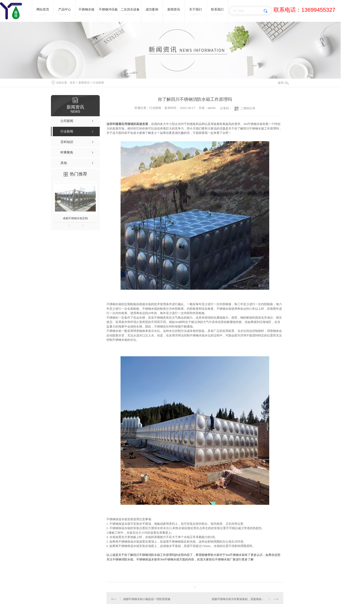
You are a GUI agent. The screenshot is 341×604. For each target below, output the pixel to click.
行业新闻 (98, 82)
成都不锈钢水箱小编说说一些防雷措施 (146, 599)
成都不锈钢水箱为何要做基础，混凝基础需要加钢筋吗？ (245, 599)
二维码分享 (247, 108)
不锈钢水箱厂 (224, 559)
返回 (283, 82)
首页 (72, 82)
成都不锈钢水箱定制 (75, 218)
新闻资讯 (84, 82)
